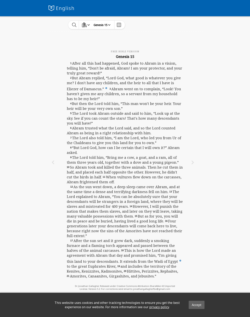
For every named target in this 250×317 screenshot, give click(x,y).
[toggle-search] (74, 25)
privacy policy (159, 307)
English (65, 8)
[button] (106, 88)
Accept (196, 305)
